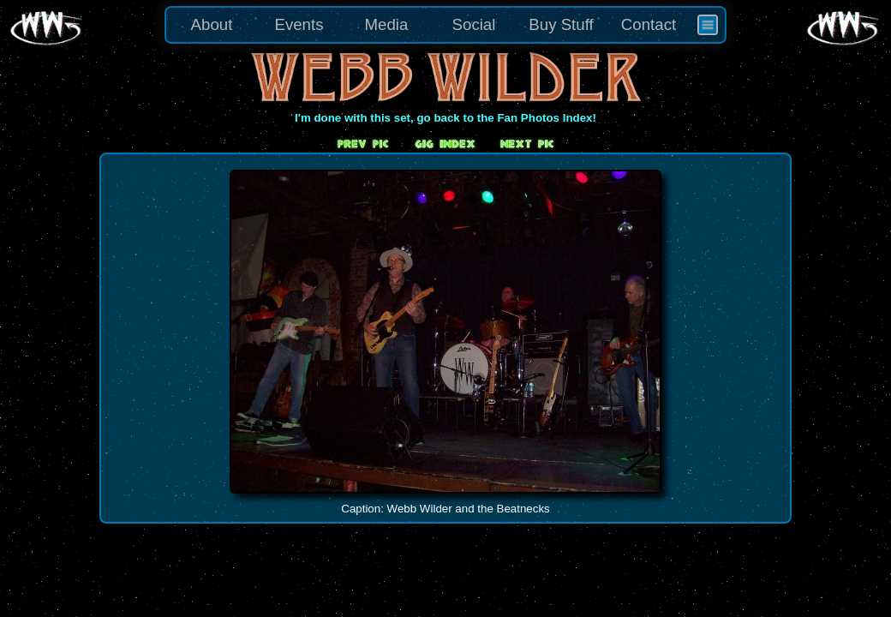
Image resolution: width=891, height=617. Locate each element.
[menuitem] (707, 25)
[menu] (445, 25)
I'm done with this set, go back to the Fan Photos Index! (445, 117)
